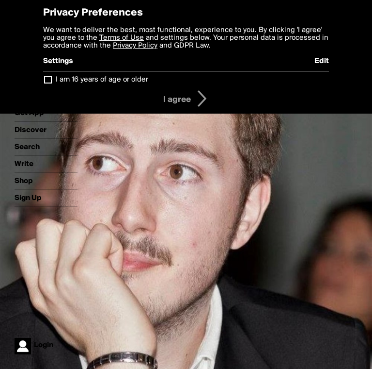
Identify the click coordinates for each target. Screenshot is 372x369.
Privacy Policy (135, 46)
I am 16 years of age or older (102, 80)
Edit (321, 61)
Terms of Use (121, 38)
